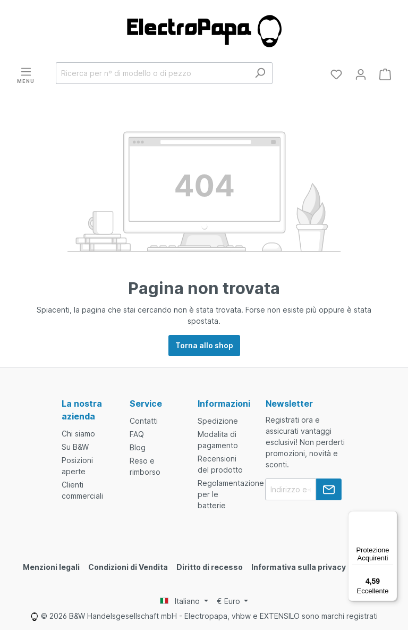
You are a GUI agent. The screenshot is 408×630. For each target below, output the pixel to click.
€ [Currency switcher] (229, 601)
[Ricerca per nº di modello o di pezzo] (152, 73)
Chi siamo (78, 433)
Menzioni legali (51, 567)
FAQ (137, 434)
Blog (138, 447)
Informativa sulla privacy (298, 567)
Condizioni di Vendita (128, 567)
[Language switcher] (184, 601)
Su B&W (75, 446)
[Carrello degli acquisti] (385, 74)
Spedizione (218, 420)
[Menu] (26, 74)
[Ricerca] (260, 73)
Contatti (144, 420)
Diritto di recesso (209, 567)
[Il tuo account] (360, 74)
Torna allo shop (204, 345)
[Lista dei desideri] (336, 74)
